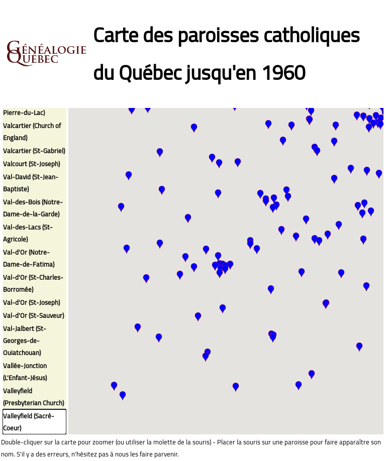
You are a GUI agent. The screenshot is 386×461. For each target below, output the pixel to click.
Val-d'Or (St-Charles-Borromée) (33, 283)
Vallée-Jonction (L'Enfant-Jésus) (25, 372)
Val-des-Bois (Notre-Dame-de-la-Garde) (33, 208)
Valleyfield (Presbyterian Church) (33, 397)
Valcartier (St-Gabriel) (34, 151)
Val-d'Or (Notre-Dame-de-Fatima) (28, 258)
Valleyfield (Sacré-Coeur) (28, 422)
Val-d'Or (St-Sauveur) (33, 315)
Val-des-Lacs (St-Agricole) (28, 233)
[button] (314, 239)
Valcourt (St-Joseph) (31, 164)
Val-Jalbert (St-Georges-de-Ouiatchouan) (24, 340)
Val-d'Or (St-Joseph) (31, 302)
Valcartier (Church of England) (32, 132)
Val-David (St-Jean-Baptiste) (30, 183)
